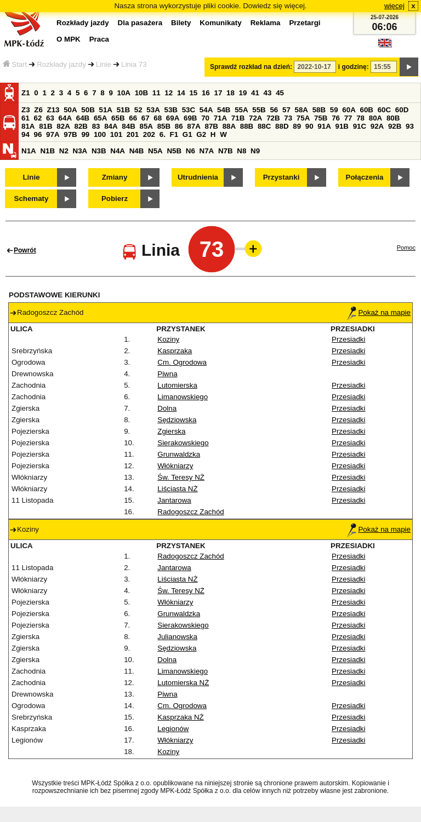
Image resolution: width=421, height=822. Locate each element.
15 (193, 93)
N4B (136, 151)
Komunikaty (220, 23)
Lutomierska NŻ (183, 683)
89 (297, 126)
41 (255, 93)
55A (241, 110)
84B (128, 126)
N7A (207, 151)
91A (324, 126)
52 (138, 110)
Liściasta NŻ (177, 489)
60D (401, 110)
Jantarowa (174, 500)
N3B (99, 151)
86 (179, 126)
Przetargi (304, 23)
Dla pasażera (140, 23)
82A (63, 126)
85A (145, 126)
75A (303, 118)
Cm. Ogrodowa (182, 362)
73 (288, 118)
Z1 (25, 93)
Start (15, 64)
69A (172, 118)
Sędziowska (176, 420)
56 (274, 110)
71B (237, 118)
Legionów (173, 729)
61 (25, 118)
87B (211, 126)
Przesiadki (348, 339)
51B (123, 110)
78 (360, 118)
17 (218, 93)
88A (229, 126)
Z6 (38, 110)
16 (206, 93)
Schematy (31, 198)
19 (243, 93)
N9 (255, 151)
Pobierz (114, 198)
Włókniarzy (175, 466)
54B (223, 110)
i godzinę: (353, 67)
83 (96, 126)
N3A (80, 151)
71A (220, 118)
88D (281, 126)
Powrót (25, 250)
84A (110, 126)
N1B (47, 151)
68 (157, 118)
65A (100, 118)
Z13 (53, 110)
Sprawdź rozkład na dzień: (251, 67)
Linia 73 (134, 64)
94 (25, 134)
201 (133, 134)
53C (188, 110)
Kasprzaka (174, 351)
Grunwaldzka (178, 454)
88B (246, 126)
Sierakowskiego (182, 443)
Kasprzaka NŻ (180, 717)
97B (70, 134)
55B (258, 110)
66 (133, 118)
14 (181, 93)
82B (80, 126)
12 (168, 93)
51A (105, 110)
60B (366, 110)
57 (286, 110)
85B (163, 126)
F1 (174, 134)
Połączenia (365, 177)
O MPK (68, 39)
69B (190, 118)
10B (141, 93)
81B (45, 126)
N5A (155, 151)
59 (334, 110)
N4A (117, 151)
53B (171, 110)
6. (163, 134)
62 (38, 118)
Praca (99, 39)
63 (50, 118)
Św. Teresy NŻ (180, 477)
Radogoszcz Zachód (190, 512)
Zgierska (171, 431)
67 (145, 118)
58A (301, 110)
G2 (201, 134)
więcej (394, 6)
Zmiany (115, 177)
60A (348, 110)
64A (65, 118)
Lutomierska (177, 385)
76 (336, 118)
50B (87, 110)
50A (70, 110)
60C (384, 110)
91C (359, 126)
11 (156, 93)
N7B (225, 151)
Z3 (25, 110)
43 (268, 93)
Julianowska (177, 637)
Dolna (167, 408)
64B (82, 118)
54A (206, 110)
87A (193, 126)
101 (116, 134)
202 (149, 134)
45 (280, 93)
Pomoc (406, 247)
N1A (28, 151)
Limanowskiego (182, 397)
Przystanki (281, 177)
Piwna (167, 374)
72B (273, 118)
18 (230, 93)
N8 (241, 151)
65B (117, 118)
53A (153, 110)
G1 (187, 134)
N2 (64, 151)
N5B (174, 151)
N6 (190, 151)
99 (85, 134)
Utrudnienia (198, 177)
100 (100, 134)
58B (319, 110)
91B (341, 126)
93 (410, 126)
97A (52, 134)
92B (394, 126)
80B (393, 118)
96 (38, 134)
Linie (103, 64)
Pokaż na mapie (379, 312)
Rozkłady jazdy (61, 64)
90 (309, 126)
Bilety (181, 23)
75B (320, 118)
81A (28, 126)
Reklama (266, 23)
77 (348, 118)
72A (255, 118)
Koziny (168, 339)
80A (375, 118)
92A (377, 126)
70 (205, 118)
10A (123, 93)
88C (264, 126)
